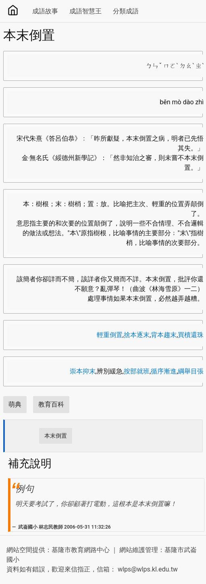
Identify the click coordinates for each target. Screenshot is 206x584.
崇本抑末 (83, 371)
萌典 (14, 404)
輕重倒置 (110, 335)
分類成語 (126, 11)
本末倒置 (55, 435)
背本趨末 (164, 335)
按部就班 (137, 371)
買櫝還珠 (191, 335)
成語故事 (45, 11)
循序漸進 (164, 371)
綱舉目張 (191, 371)
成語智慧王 (85, 11)
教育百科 (51, 404)
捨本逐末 (137, 335)
